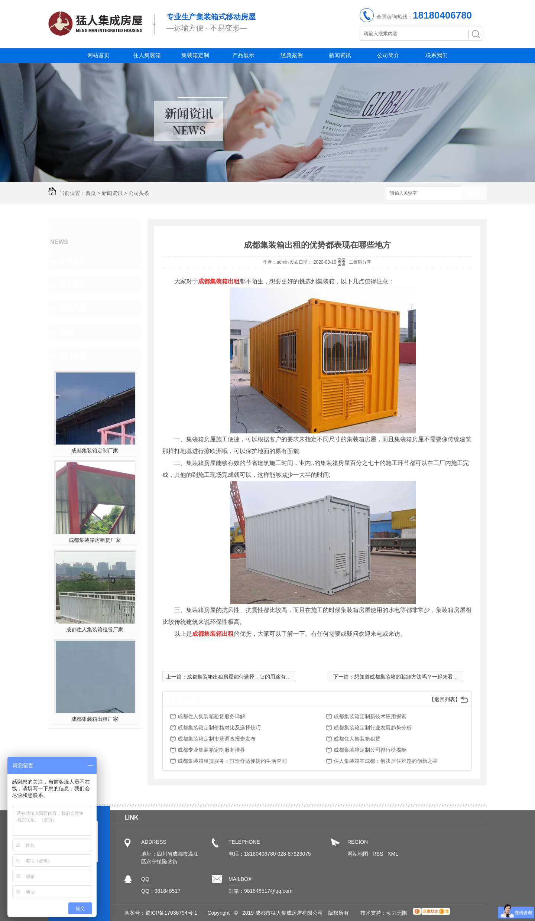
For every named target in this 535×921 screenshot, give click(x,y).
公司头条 (139, 193)
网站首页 (98, 55)
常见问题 (72, 308)
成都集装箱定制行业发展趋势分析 (373, 727)
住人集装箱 (147, 55)
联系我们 (436, 55)
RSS (379, 854)
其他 (66, 331)
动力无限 (396, 913)
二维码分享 (360, 262)
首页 (90, 193)
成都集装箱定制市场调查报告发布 (217, 739)
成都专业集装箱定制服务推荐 (211, 750)
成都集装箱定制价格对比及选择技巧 (219, 727)
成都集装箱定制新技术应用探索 (370, 716)
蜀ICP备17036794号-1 (171, 913)
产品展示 (243, 55)
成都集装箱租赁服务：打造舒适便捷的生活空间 (232, 761)
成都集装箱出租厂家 (94, 719)
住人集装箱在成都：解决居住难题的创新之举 (386, 761)
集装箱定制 (195, 55)
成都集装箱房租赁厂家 (95, 540)
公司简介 (388, 55)
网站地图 (357, 854)
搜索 (474, 194)
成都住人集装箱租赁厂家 (94, 629)
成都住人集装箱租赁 (357, 739)
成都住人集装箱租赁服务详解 (211, 716)
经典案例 (292, 55)
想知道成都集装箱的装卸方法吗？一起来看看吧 (408, 677)
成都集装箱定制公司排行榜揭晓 (370, 750)
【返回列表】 (444, 699)
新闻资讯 (340, 55)
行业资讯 (72, 284)
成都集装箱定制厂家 (94, 450)
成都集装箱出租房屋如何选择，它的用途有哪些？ (244, 677)
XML (393, 854)
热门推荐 (72, 355)
